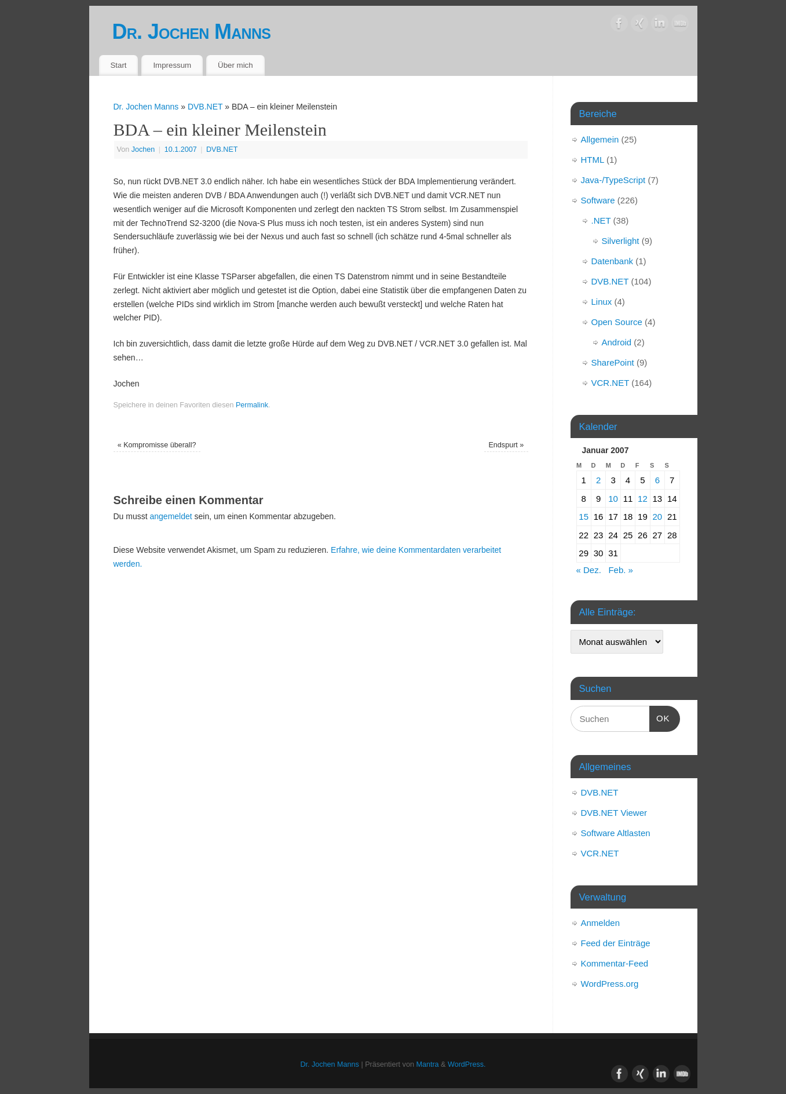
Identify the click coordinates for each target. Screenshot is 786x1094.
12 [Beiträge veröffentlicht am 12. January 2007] (643, 499)
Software (598, 200)
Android (617, 342)
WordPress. (467, 1064)
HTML (592, 160)
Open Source (616, 322)
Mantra (427, 1064)
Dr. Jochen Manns (191, 31)
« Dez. (588, 570)
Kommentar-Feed (615, 963)
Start (118, 65)
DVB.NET (205, 106)
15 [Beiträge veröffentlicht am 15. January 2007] (583, 517)
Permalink (252, 405)
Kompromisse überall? (157, 445)
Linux (601, 302)
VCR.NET (610, 383)
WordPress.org (610, 984)
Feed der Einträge (615, 943)
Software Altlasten (615, 833)
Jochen (143, 149)
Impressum (172, 65)
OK (659, 716)
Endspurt (506, 445)
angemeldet (171, 516)
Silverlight (620, 241)
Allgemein (600, 139)
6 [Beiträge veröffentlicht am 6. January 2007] (657, 480)
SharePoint (612, 362)
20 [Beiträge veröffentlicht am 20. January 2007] (657, 517)
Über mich (235, 65)
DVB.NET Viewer (614, 813)
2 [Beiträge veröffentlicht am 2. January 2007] (598, 480)
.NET (601, 220)
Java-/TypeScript (613, 180)
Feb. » (620, 570)
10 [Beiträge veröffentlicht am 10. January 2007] (613, 499)
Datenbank (612, 261)
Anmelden (600, 923)
